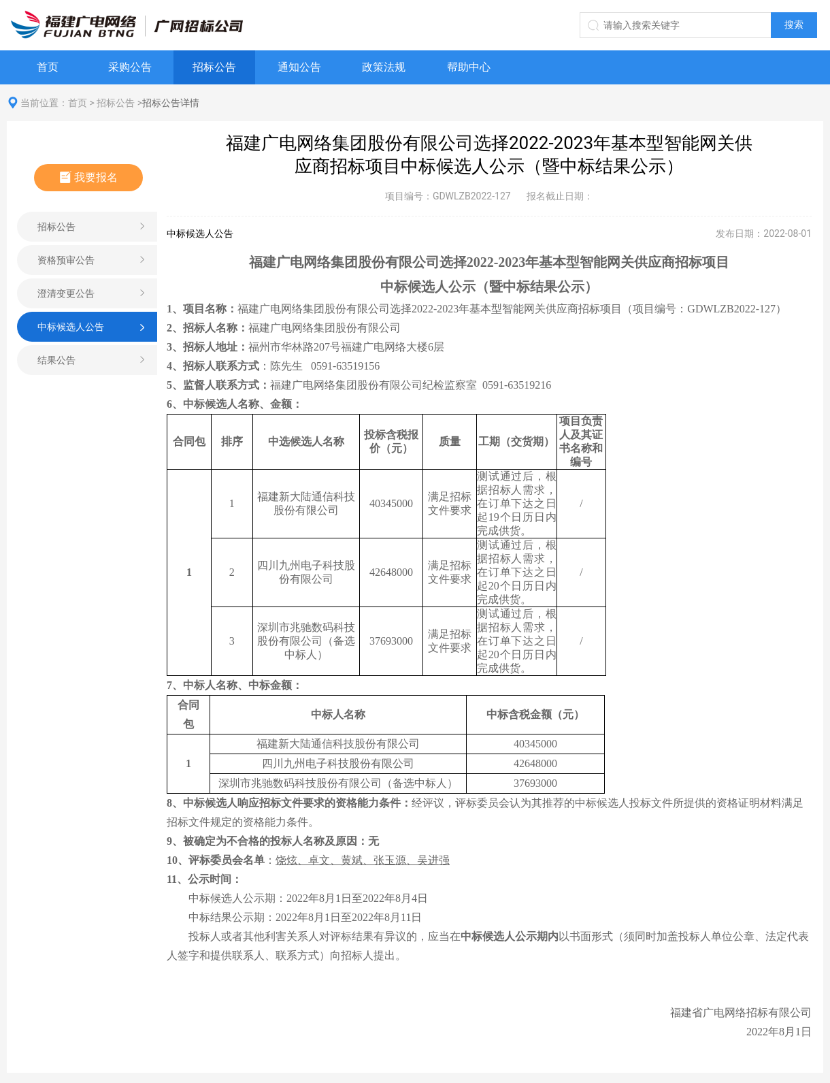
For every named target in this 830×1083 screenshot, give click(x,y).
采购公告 (130, 67)
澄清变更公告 (66, 293)
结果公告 (56, 360)
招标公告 (214, 67)
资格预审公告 (66, 260)
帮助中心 (469, 67)
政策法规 (383, 67)
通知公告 (299, 67)
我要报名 (89, 177)
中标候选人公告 (70, 326)
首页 (48, 67)
